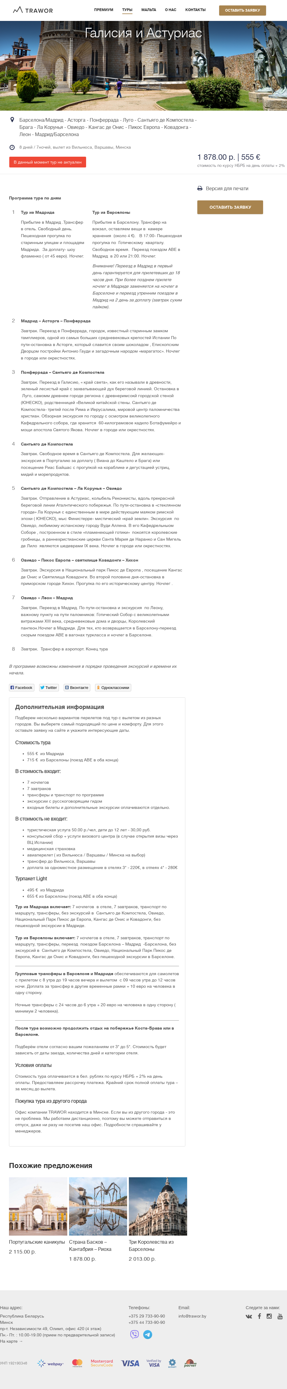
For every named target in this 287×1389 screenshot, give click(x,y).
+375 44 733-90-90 (147, 1322)
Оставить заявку (242, 10)
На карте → (11, 1341)
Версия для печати (222, 188)
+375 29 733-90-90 (147, 1316)
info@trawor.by (192, 1316)
